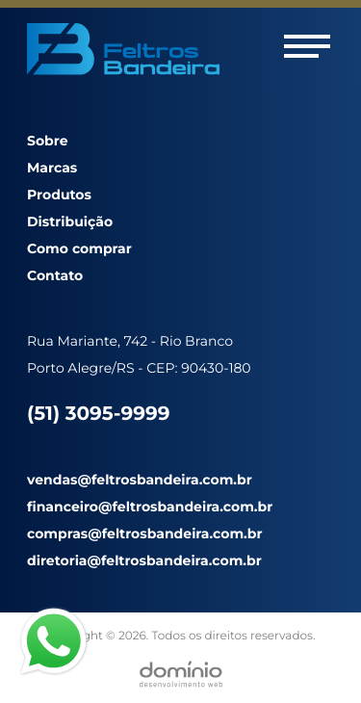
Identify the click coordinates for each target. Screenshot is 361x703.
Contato (55, 275)
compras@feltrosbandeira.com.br (144, 533)
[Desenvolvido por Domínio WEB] (181, 674)
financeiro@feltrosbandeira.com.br (149, 506)
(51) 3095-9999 (98, 414)
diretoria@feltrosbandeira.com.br (144, 560)
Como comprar (79, 248)
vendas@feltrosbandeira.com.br (139, 479)
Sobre (47, 140)
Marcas (52, 167)
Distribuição (70, 221)
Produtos (59, 194)
